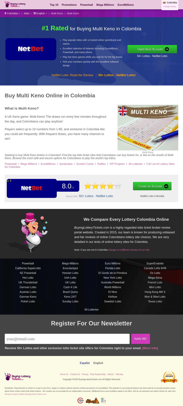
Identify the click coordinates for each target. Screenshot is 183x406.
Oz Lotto (155, 274)
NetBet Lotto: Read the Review (72, 75)
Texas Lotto (155, 303)
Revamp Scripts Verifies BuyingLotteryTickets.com (25, 394)
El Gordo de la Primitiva (112, 274)
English (40, 13)
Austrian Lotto (28, 293)
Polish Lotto (28, 303)
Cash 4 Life (70, 288)
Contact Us (75, 374)
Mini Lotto (155, 288)
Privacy (85, 374)
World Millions (112, 288)
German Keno (27, 298)
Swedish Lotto (112, 303)
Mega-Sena (155, 279)
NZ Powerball (28, 274)
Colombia (12, 13)
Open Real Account (150, 49)
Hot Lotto (28, 279)
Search (110, 374)
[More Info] (150, 348)
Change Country (170, 6)
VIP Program (117, 163)
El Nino (112, 293)
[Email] (67, 339)
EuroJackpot (70, 269)
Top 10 (54, 4)
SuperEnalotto (155, 265)
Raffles (101, 163)
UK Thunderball (28, 284)
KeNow (112, 298)
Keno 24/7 (70, 298)
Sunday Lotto (70, 303)
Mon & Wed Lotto (155, 298)
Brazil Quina (70, 293)
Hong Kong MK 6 (155, 293)
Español (85, 363)
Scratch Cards (84, 163)
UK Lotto (70, 284)
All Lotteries (135, 163)
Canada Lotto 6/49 (155, 269)
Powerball (86, 4)
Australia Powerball (112, 284)
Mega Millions (105, 4)
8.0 (66, 186)
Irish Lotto (70, 279)
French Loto (155, 284)
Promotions (69, 4)
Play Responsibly (98, 374)
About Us (64, 374)
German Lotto (28, 288)
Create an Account (146, 186)
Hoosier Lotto (70, 274)
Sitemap (119, 374)
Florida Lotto (112, 269)
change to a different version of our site (130, 249)
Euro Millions (112, 265)
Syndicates (66, 163)
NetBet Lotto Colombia (148, 196)
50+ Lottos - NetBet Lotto (152, 56)
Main (27, 13)
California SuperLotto (28, 269)
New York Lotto (113, 279)
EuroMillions (126, 4)
